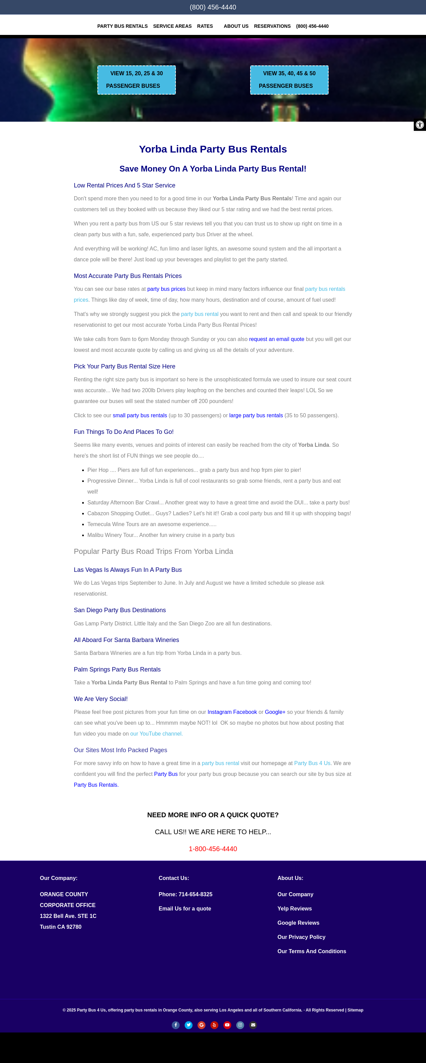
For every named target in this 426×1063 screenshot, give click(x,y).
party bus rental (200, 314)
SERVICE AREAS (172, 26)
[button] (420, 125)
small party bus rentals (140, 415)
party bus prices (166, 289)
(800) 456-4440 (213, 7)
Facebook (245, 712)
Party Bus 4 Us (312, 763)
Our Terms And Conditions (312, 951)
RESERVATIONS (272, 26)
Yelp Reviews (295, 908)
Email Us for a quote (185, 908)
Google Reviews (299, 923)
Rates (205, 26)
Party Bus (166, 774)
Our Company (296, 894)
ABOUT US (236, 26)
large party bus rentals (256, 415)
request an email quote (276, 339)
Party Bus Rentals (122, 26)
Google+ (275, 712)
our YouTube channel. (156, 734)
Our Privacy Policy (302, 937)
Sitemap (356, 1010)
